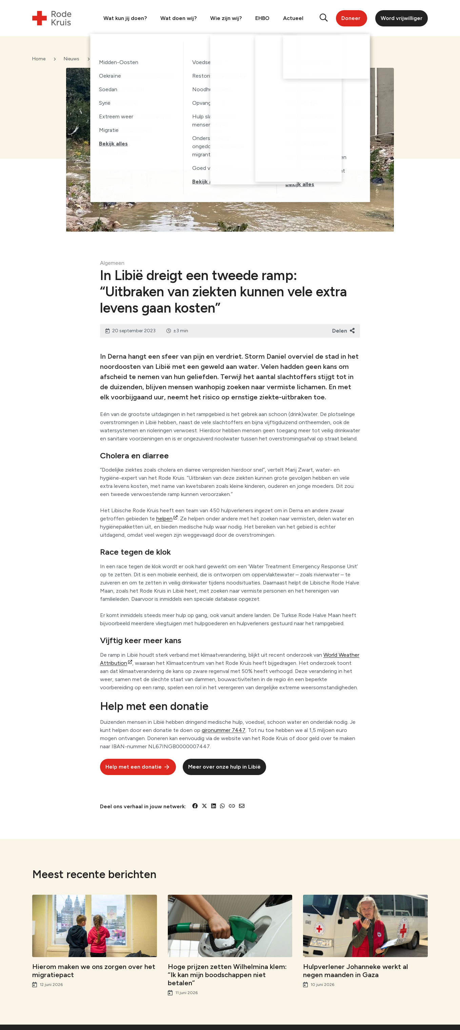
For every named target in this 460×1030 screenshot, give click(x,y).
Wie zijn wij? (226, 18)
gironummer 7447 (223, 730)
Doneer (350, 18)
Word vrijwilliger (401, 18)
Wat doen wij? (178, 18)
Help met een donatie (133, 767)
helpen (164, 518)
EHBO (262, 18)
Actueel (293, 18)
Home (38, 59)
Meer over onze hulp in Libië (224, 767)
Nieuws (71, 59)
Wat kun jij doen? (125, 18)
